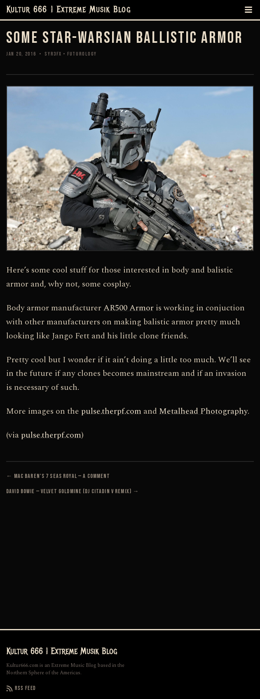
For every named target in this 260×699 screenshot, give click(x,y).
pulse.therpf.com (111, 411)
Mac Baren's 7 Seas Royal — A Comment (62, 476)
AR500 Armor (128, 308)
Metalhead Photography (203, 411)
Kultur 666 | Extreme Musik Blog (68, 9)
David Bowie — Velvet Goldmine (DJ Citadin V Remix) (68, 491)
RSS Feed (21, 688)
